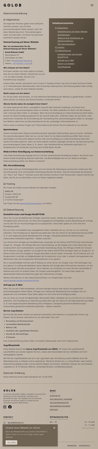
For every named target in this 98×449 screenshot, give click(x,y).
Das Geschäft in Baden (61, 399)
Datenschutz (84, 445)
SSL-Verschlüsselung (66, 44)
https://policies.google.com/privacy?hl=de (21, 280)
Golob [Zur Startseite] (12, 5)
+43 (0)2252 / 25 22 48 (22, 63)
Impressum (71, 445)
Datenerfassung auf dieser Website (72, 32)
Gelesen (11, 442)
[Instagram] (4, 407)
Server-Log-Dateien (66, 64)
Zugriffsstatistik (64, 67)
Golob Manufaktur (59, 403)
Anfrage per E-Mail (66, 60)
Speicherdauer (64, 35)
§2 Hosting (59, 47)
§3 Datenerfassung (63, 51)
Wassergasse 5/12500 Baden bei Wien (17, 424)
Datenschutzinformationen (30, 203)
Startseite (55, 396)
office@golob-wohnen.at (21, 61)
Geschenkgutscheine (60, 406)
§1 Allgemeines (61, 28)
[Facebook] (9, 407)
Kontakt (54, 409)
